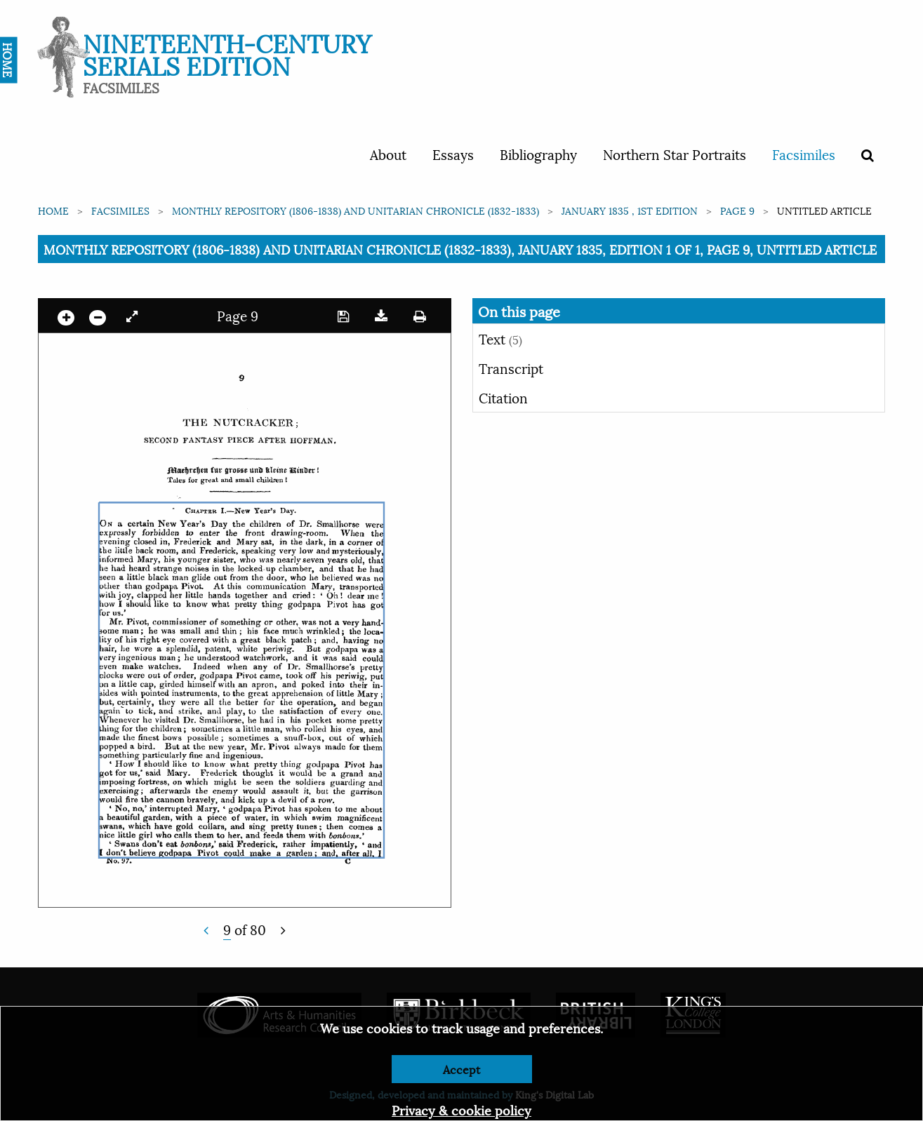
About (388, 153)
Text (500, 338)
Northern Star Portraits (674, 153)
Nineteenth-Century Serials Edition (227, 53)
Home (53, 210)
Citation (503, 397)
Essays (453, 153)
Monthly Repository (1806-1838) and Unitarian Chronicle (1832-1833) (355, 210)
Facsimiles (803, 153)
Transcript (511, 367)
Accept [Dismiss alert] (461, 1069)
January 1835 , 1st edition (630, 210)
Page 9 (737, 210)
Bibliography (538, 153)
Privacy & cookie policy (461, 1109)
